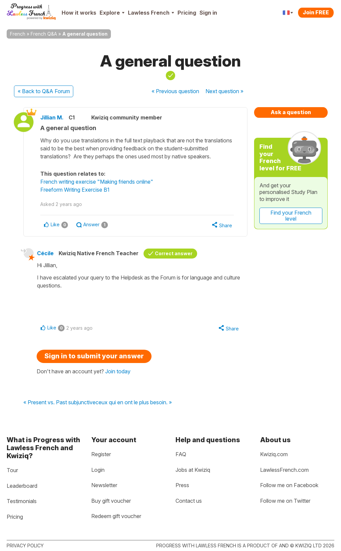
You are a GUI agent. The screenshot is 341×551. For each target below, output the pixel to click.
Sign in (208, 12)
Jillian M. (52, 117)
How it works (79, 12)
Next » (224, 91)
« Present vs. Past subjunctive (59, 403)
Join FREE (316, 12)
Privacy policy (25, 545)
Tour (12, 470)
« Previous (175, 91)
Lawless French (151, 12)
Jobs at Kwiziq (192, 469)
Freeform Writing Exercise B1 (75, 189)
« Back (44, 91)
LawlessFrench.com (284, 469)
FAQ (180, 454)
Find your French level (290, 215)
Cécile (45, 253)
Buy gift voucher (111, 500)
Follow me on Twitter (285, 500)
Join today (118, 371)
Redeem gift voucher (116, 516)
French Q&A (44, 34)
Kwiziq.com (274, 454)
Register (101, 454)
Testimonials (22, 501)
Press (182, 485)
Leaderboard (22, 485)
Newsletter (104, 485)
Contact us (188, 500)
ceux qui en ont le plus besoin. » (134, 403)
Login (98, 469)
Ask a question (291, 112)
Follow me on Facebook (289, 485)
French (17, 34)
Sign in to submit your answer (94, 356)
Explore (112, 12)
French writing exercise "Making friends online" (96, 181)
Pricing (186, 12)
